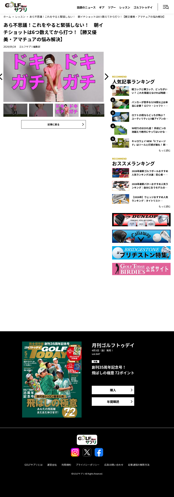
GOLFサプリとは (33, 464)
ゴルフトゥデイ (143, 7)
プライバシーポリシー (88, 464)
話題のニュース (86, 7)
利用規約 (66, 464)
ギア (102, 7)
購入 (113, 390)
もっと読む (165, 150)
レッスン (124, 7)
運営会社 (52, 464)
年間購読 (113, 401)
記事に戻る (53, 124)
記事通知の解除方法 (139, 464)
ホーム (7, 16)
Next (105, 77)
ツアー (112, 7)
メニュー (166, 7)
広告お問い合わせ (113, 464)
